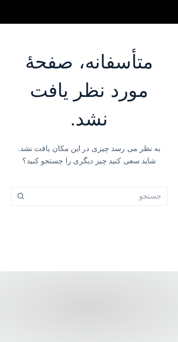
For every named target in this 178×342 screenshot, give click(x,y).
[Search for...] (99, 196)
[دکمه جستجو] (20, 196)
